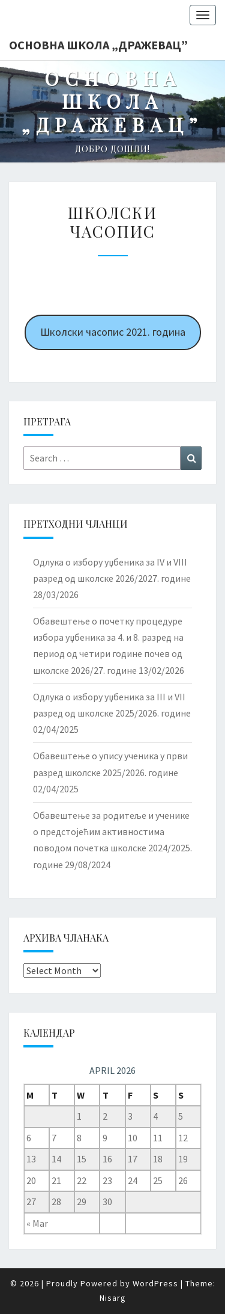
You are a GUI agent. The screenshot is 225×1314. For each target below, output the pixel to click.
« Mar (37, 1223)
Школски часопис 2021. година (112, 332)
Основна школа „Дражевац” (98, 44)
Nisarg (113, 1297)
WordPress (155, 1283)
